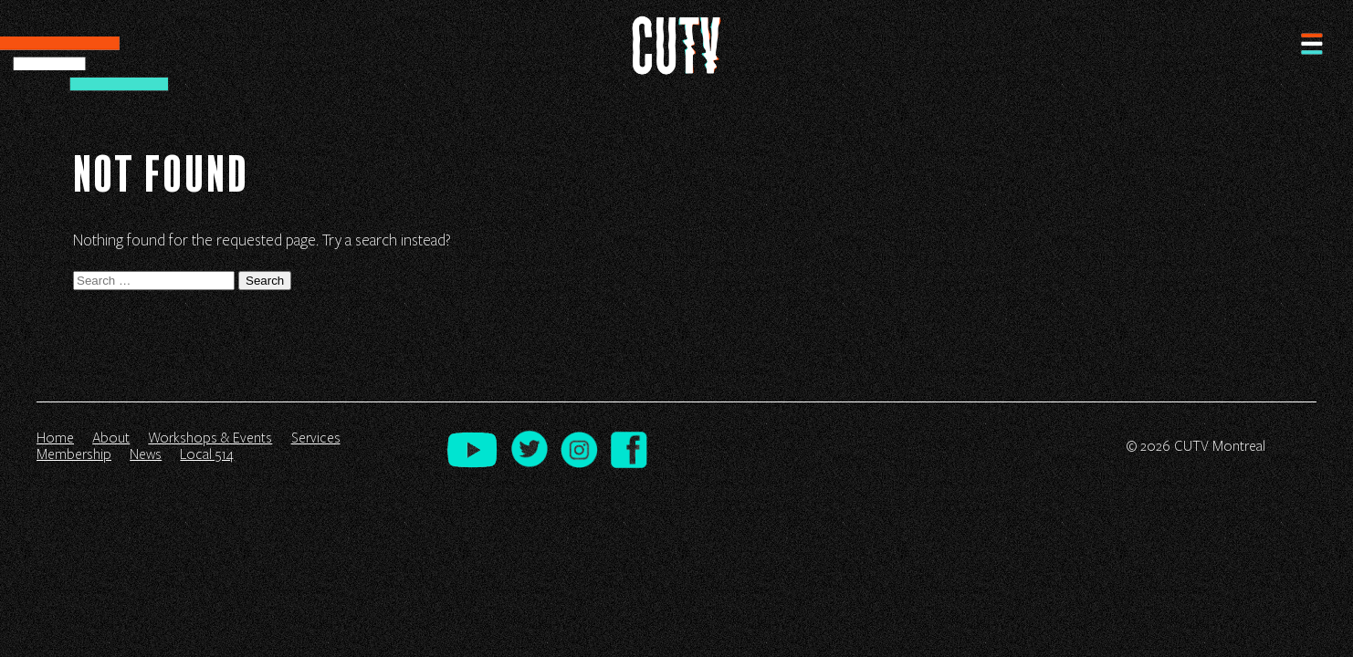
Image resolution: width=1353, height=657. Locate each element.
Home (55, 438)
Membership (74, 454)
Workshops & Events (210, 438)
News (146, 454)
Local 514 (207, 454)
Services (316, 438)
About (111, 438)
